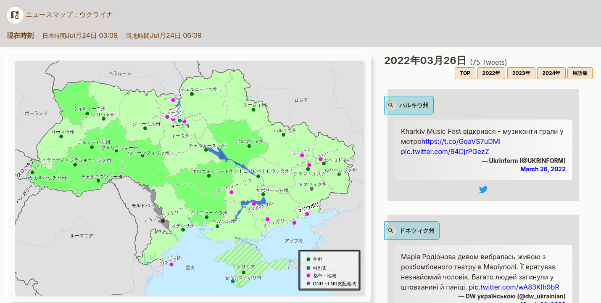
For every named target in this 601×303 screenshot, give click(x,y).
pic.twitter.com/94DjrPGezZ (445, 151)
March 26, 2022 (543, 169)
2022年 (491, 73)
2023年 (521, 73)
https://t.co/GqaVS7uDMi (461, 141)
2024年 (551, 73)
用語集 (580, 73)
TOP (465, 73)
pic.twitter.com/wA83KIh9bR (514, 287)
